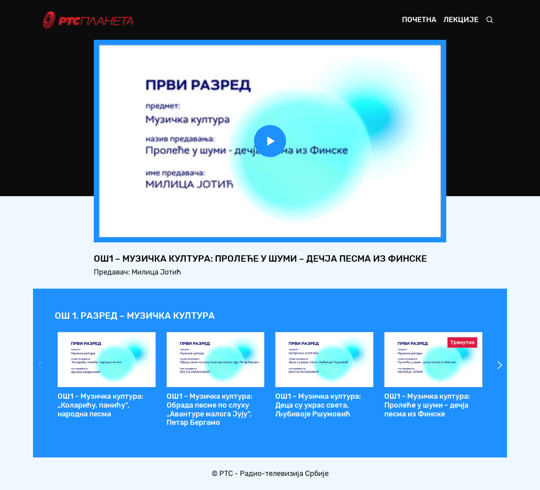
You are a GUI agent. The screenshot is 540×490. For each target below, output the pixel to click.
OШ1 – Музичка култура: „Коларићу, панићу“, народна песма (100, 405)
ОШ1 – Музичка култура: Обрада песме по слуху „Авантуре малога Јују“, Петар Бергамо (209, 409)
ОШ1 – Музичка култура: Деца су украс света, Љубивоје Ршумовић (318, 405)
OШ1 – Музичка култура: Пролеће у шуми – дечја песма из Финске (427, 405)
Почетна (419, 19)
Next (499, 365)
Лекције (460, 19)
